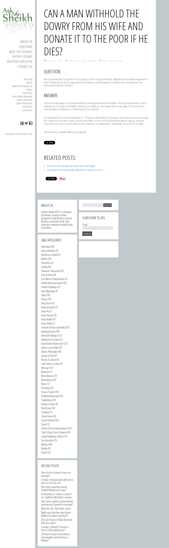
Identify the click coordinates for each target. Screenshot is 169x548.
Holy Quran (27, 93)
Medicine (45, 372)
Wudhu (44, 448)
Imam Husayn (47, 315)
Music (44, 384)
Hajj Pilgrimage (48, 291)
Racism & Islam (48, 404)
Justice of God (47, 355)
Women (44, 444)
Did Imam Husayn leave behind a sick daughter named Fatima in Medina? (55, 537)
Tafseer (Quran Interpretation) (54, 428)
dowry (104, 60)
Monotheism (46, 380)
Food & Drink (46, 275)
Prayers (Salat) (47, 392)
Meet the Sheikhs (20, 51)
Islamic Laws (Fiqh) (24, 99)
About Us (26, 41)
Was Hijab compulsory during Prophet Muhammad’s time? (54, 488)
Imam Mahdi (46, 319)
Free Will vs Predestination (52, 279)
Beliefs (29, 82)
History (29, 89)
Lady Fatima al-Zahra (50, 364)
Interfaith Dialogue (49, 335)
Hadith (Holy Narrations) (22, 86)
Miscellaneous (47, 376)
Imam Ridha (46, 323)
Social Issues (27, 110)
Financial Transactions (50, 271)
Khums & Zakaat (48, 359)
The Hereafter (47, 440)
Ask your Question (19, 61)
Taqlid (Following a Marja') (52, 436)
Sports (44, 424)
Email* (97, 226)
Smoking (45, 412)
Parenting (45, 388)
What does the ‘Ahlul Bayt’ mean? (56, 508)
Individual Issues (48, 331)
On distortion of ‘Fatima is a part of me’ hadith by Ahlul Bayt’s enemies (56, 495)
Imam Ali (45, 311)
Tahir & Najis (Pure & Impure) (54, 432)
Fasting (44, 267)
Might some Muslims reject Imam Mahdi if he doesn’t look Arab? (56, 513)
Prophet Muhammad (50, 396)
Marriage (92, 60)
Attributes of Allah (49, 255)
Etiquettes (45, 263)
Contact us (24, 66)
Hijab (43, 295)
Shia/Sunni (27, 106)
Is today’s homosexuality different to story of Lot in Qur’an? (57, 481)
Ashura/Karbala (48, 251)
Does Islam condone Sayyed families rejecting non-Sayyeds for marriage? (57, 502)
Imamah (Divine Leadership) (53, 327)
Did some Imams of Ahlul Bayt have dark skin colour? (56, 521)
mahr (111, 60)
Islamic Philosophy (24, 103)
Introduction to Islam (50, 339)
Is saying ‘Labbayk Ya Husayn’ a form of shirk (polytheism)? (55, 528)
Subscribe (25, 46)
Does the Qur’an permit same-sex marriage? (56, 473)
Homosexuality (48, 307)
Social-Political (48, 420)
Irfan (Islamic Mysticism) (22, 96)
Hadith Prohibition (49, 287)
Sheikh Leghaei (22, 56)
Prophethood (46, 400)
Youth (43, 452)
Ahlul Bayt (28, 79)
